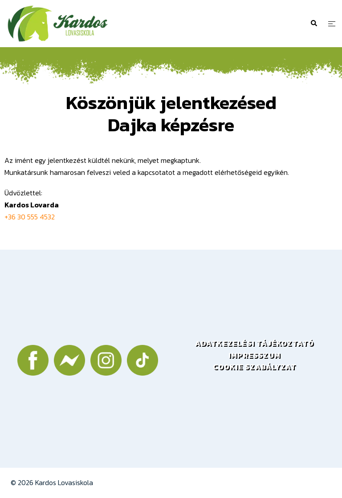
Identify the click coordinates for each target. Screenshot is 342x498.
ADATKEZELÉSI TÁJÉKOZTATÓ (254, 343)
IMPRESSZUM (254, 355)
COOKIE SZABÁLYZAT (254, 366)
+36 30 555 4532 (29, 216)
